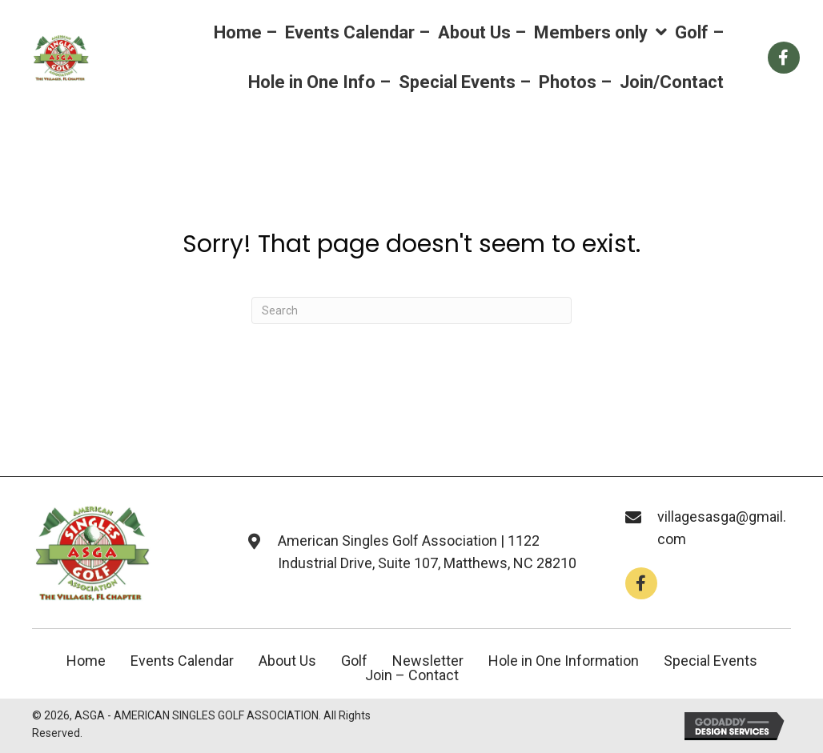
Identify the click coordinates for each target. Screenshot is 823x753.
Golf (354, 661)
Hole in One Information (563, 661)
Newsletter (428, 661)
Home (86, 661)
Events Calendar (182, 661)
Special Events (710, 661)
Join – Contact (412, 675)
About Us (287, 661)
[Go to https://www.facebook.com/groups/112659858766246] (784, 58)
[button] (641, 583)
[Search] (411, 310)
